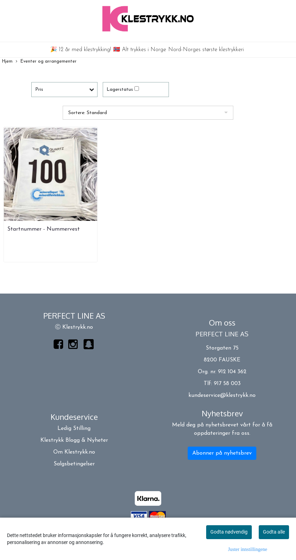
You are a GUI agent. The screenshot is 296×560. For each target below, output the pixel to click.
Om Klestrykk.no (74, 452)
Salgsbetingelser (74, 464)
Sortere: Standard (87, 112)
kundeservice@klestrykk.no (222, 395)
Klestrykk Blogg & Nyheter (74, 440)
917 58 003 (227, 383)
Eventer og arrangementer (46, 62)
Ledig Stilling (74, 428)
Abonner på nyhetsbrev (222, 453)
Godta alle (274, 532)
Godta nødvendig (229, 532)
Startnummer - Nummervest (43, 229)
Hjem (7, 61)
